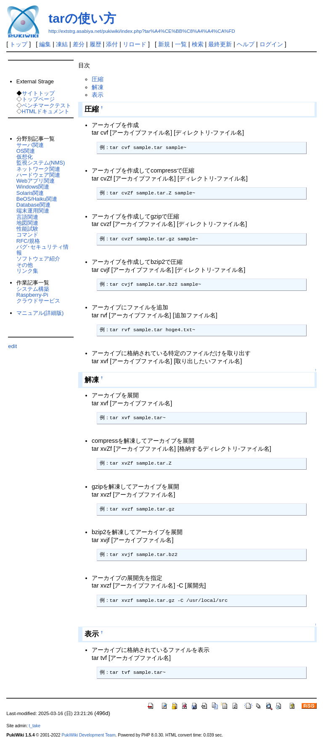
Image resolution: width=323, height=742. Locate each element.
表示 (97, 94)
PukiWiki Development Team (89, 735)
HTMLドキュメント (45, 111)
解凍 (97, 87)
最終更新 (220, 44)
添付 (112, 44)
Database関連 (33, 205)
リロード (134, 44)
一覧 (181, 44)
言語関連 (27, 217)
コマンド (27, 234)
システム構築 (32, 289)
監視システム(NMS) (40, 163)
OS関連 (25, 151)
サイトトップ (38, 93)
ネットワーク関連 (38, 169)
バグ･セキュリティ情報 (42, 250)
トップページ (38, 99)
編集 (45, 44)
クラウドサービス (38, 301)
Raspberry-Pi (32, 295)
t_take (34, 725)
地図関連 (27, 223)
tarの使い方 (82, 18)
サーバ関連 (30, 145)
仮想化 (24, 157)
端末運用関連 (32, 210)
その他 (24, 265)
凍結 (62, 44)
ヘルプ (245, 44)
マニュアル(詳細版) (40, 313)
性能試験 (27, 229)
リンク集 (27, 271)
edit (12, 346)
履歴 (95, 44)
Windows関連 (33, 187)
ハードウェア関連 (38, 175)
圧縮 (97, 79)
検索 (198, 44)
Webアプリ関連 (35, 181)
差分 (79, 44)
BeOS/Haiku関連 (36, 199)
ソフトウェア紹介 (38, 258)
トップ (18, 44)
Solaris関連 (30, 193)
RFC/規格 (28, 241)
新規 (164, 44)
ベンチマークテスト (46, 105)
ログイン (271, 44)
